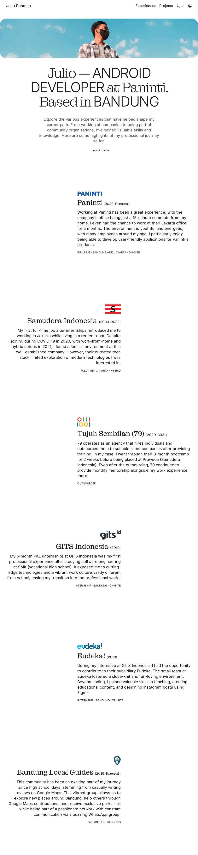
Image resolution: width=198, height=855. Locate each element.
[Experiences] (146, 6)
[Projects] (166, 6)
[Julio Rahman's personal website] (18, 6)
